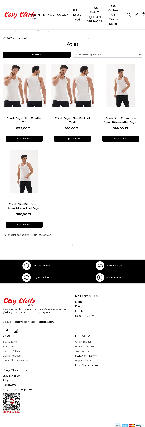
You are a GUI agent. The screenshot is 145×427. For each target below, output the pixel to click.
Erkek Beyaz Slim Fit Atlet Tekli (72, 120)
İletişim (7, 380)
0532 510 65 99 (11, 375)
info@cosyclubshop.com (17, 389)
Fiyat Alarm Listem (86, 365)
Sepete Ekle (24, 138)
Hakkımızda (10, 384)
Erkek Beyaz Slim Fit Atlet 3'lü (24, 120)
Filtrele (36, 54)
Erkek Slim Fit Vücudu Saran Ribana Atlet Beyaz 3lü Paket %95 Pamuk (121, 120)
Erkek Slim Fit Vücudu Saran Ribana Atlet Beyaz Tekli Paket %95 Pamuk (24, 206)
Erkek (78, 306)
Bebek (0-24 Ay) (84, 315)
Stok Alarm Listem (86, 355)
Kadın (78, 301)
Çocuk (79, 311)
